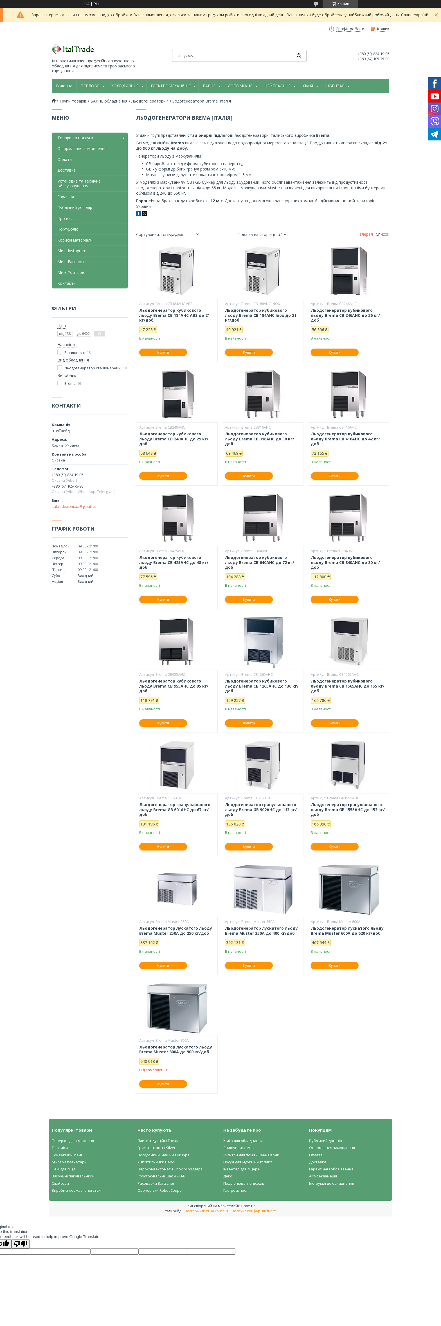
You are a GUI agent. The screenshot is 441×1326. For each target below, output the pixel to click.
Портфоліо (67, 229)
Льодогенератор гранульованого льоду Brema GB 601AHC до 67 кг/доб (174, 809)
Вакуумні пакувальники (73, 1176)
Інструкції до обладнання (331, 1183)
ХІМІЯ (308, 85)
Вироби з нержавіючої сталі (77, 1190)
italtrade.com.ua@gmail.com (76, 506)
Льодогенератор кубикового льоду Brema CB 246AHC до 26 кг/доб (345, 315)
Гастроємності (236, 1190)
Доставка (66, 170)
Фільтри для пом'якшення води (251, 1154)
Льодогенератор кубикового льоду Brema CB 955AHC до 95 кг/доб (173, 686)
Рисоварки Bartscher (156, 1183)
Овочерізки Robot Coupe (160, 1190)
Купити (163, 352)
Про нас (65, 218)
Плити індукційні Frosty (158, 1140)
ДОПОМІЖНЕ (240, 85)
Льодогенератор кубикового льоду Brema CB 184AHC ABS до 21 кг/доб (174, 315)
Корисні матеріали (75, 240)
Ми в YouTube (70, 272)
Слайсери (60, 1183)
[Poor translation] (21, 1243)
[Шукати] (299, 56)
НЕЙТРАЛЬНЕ (277, 85)
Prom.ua (248, 1205)
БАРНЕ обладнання (109, 101)
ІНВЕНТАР (335, 85)
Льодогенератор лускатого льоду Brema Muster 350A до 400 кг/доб (261, 931)
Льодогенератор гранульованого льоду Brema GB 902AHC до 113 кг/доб (261, 809)
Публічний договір (74, 207)
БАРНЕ (209, 85)
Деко (227, 1176)
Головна (64, 85)
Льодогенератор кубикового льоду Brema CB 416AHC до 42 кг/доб (345, 438)
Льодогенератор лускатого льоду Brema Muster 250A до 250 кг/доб (175, 931)
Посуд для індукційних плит (247, 1161)
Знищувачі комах (239, 1147)
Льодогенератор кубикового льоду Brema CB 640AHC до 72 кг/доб (259, 562)
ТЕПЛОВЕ (90, 85)
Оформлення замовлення (82, 148)
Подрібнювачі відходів (243, 1183)
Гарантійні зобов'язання (331, 1169)
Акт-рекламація (323, 1176)
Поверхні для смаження (73, 1140)
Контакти (66, 283)
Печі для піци (63, 1169)
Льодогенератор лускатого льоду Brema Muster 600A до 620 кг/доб (347, 931)
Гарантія (65, 196)
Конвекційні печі (67, 1154)
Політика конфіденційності (254, 1211)
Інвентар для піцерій (241, 1169)
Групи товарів (73, 101)
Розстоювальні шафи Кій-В (161, 1176)
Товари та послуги (75, 137)
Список (382, 234)
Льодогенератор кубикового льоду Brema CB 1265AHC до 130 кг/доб (262, 686)
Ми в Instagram (71, 250)
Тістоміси (60, 1147)
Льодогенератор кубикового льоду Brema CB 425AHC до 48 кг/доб (173, 562)
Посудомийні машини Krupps (163, 1154)
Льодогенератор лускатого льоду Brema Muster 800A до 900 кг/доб (175, 1049)
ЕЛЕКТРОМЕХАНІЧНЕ (171, 85)
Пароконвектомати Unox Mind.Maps (170, 1169)
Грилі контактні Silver (157, 1147)
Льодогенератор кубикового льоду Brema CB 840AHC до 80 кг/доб (345, 562)
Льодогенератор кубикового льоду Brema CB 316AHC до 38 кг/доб (259, 438)
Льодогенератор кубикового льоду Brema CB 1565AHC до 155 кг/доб (347, 686)
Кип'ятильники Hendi (156, 1161)
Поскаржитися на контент (206, 1211)
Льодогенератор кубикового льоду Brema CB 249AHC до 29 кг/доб (173, 438)
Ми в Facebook (71, 261)
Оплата (64, 159)
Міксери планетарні (69, 1161)
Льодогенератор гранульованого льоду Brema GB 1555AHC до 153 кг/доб (348, 809)
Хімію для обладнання (243, 1140)
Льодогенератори (148, 101)
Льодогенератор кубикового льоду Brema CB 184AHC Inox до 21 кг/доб (260, 315)
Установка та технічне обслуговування (79, 183)
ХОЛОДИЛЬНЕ (125, 85)
